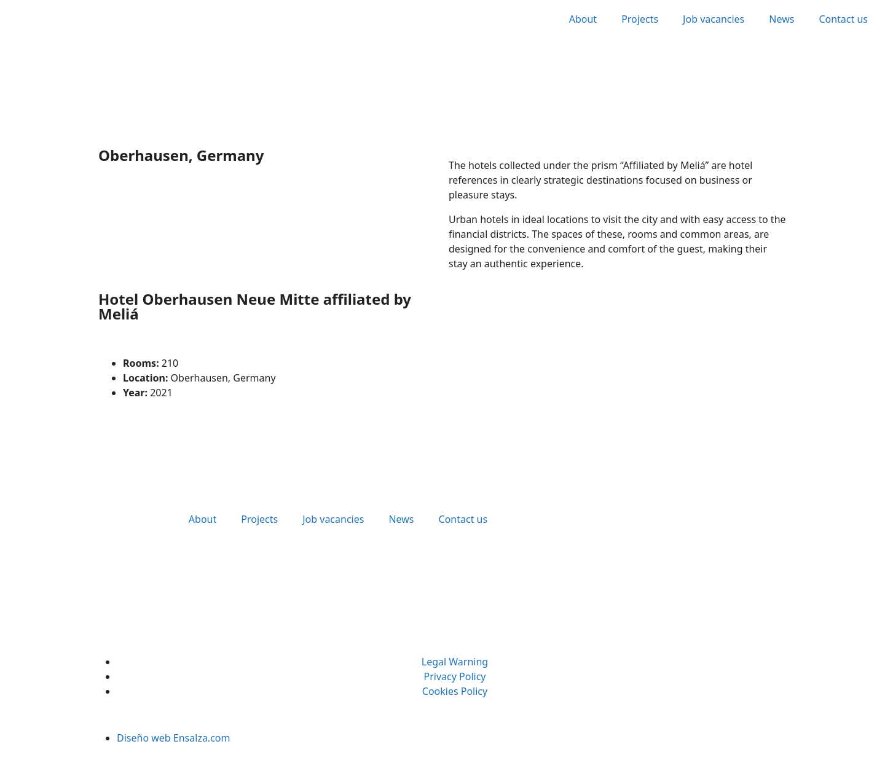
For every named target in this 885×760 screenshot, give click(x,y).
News (781, 19)
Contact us (843, 19)
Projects (639, 19)
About (583, 19)
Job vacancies (713, 19)
